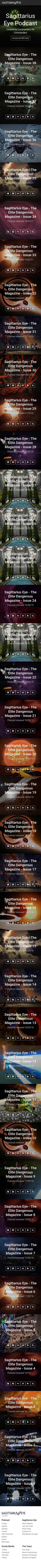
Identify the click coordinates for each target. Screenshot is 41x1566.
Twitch (4, 1558)
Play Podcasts (7, 1534)
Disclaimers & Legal (30, 1534)
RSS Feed (5, 1542)
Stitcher (5, 1529)
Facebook (5, 1552)
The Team (26, 1550)
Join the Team (27, 1526)
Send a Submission (29, 1552)
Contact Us (26, 1531)
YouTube (5, 1555)
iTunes (4, 1523)
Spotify (4, 1526)
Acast (4, 1539)
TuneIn (4, 1531)
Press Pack (26, 1529)
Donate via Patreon (29, 1555)
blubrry (4, 1537)
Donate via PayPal (29, 1558)
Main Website (27, 1523)
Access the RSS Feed (20, 38)
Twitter (4, 1550)
